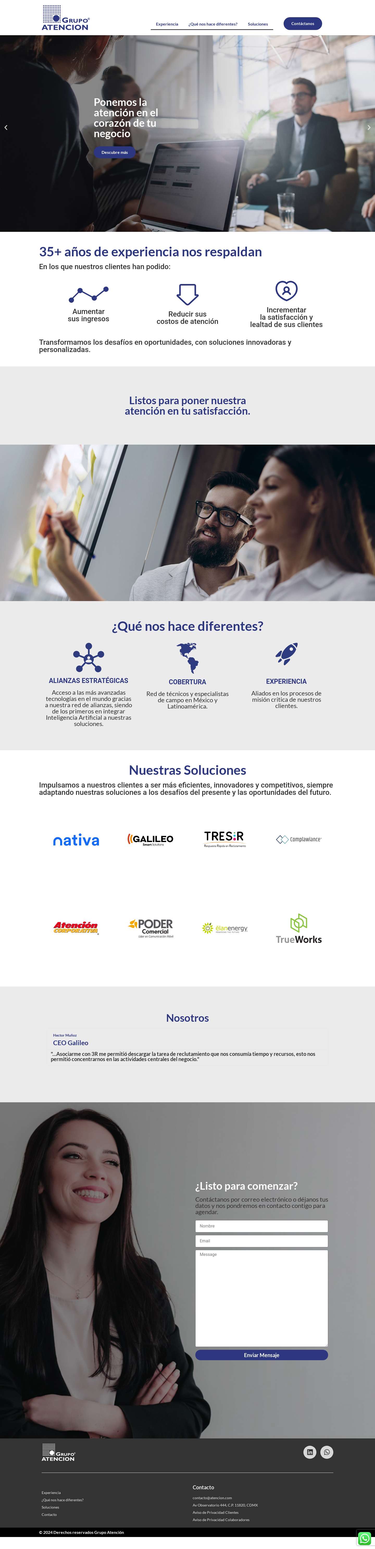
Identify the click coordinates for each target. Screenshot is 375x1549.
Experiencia (167, 23)
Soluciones (258, 23)
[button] (6, 139)
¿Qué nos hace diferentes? (213, 23)
